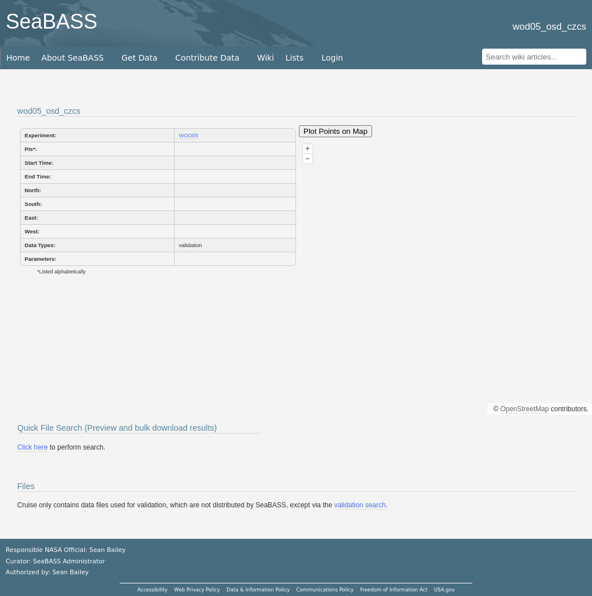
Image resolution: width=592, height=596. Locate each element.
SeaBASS (51, 21)
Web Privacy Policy (197, 590)
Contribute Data (207, 57)
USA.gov (444, 590)
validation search (360, 505)
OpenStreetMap (524, 409)
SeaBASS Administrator (69, 561)
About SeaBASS (72, 57)
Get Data (139, 57)
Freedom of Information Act (394, 590)
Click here (32, 447)
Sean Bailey (70, 572)
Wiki (265, 57)
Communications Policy (324, 590)
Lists (295, 57)
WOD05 (188, 135)
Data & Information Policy (258, 590)
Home (18, 57)
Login (332, 57)
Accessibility (152, 590)
